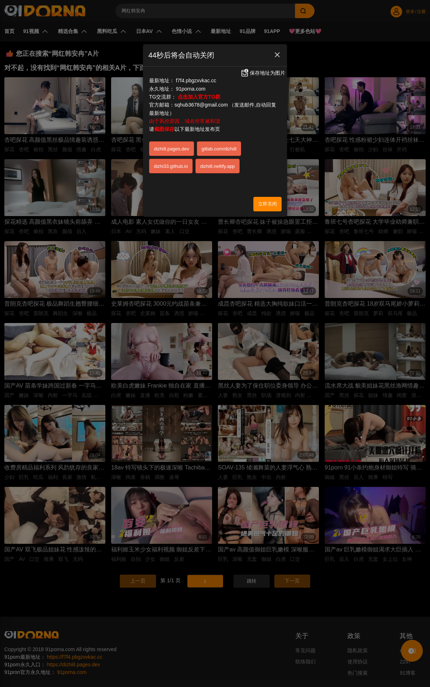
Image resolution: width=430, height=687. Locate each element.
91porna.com (191, 89)
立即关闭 (267, 204)
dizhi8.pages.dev (171, 149)
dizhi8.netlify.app (217, 166)
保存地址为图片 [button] (262, 73)
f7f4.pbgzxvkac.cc (196, 80)
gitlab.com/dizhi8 (219, 149)
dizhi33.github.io (171, 166)
